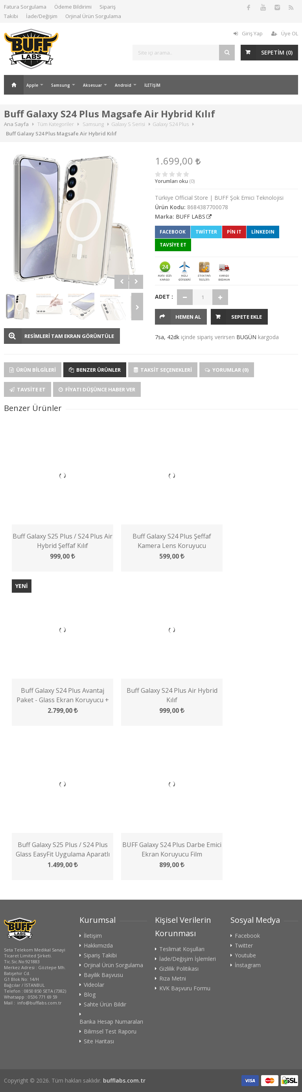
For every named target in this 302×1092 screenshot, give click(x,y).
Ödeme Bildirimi (73, 6)
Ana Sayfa (14, 85)
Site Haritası (99, 1041)
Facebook (173, 231)
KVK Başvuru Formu (184, 988)
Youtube (245, 955)
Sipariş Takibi (100, 955)
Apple (32, 85)
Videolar (94, 984)
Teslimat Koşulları (181, 949)
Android (123, 85)
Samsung (60, 85)
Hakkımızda (98, 945)
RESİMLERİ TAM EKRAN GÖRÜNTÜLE (69, 336)
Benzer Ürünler (95, 369)
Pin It (234, 231)
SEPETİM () (277, 52)
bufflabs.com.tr (124, 1080)
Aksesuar (92, 85)
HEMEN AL (188, 316)
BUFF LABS (190, 216)
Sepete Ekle (246, 316)
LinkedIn (262, 231)
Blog (90, 994)
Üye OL (284, 33)
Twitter (206, 231)
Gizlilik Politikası (179, 968)
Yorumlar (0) (227, 369)
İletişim (93, 935)
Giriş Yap (248, 33)
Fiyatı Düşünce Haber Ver (97, 389)
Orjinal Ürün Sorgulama (93, 16)
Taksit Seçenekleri (163, 369)
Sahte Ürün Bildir (105, 1004)
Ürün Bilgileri (32, 369)
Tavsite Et (27, 389)
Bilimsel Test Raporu (110, 1031)
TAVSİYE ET (173, 244)
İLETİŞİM (152, 85)
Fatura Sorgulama (25, 6)
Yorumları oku (171, 180)
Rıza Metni (172, 978)
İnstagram (248, 965)
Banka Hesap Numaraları (111, 1021)
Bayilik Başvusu (103, 975)
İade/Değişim (41, 16)
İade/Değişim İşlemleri (187, 958)
